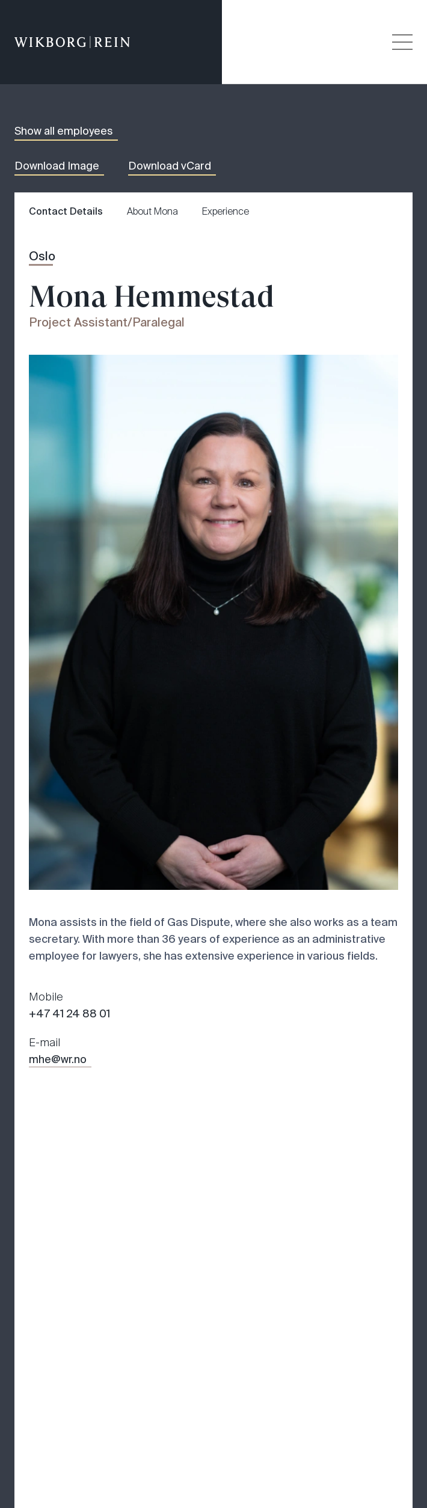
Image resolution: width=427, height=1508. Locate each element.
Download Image (56, 166)
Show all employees (63, 131)
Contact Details (66, 211)
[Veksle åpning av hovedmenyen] (402, 42)
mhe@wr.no (58, 1059)
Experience (225, 211)
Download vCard (169, 166)
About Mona (152, 211)
